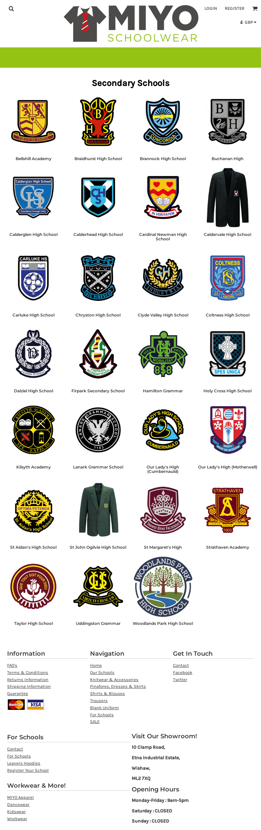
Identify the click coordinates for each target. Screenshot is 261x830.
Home (96, 665)
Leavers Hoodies (23, 763)
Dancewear (18, 804)
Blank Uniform (104, 707)
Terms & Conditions (27, 672)
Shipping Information (29, 686)
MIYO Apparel (20, 797)
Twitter (180, 679)
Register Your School (28, 770)
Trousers (99, 700)
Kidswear (16, 811)
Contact (181, 665)
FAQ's (12, 665)
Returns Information (27, 679)
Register (234, 8)
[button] (11, 8)
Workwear (17, 818)
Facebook (182, 672)
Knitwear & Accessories (114, 679)
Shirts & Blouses (107, 693)
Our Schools (102, 672)
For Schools (102, 714)
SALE (95, 721)
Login (210, 8)
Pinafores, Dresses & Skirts (118, 686)
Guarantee (17, 693)
